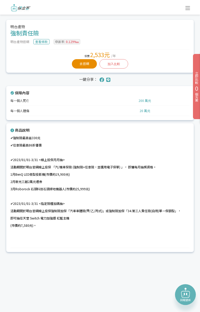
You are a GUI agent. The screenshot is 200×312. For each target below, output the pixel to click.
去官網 (84, 63)
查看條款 (41, 41)
